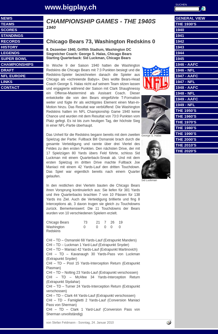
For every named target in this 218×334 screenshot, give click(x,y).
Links (6, 82)
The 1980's (185, 128)
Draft (7, 70)
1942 (179, 41)
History (9, 47)
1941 (179, 35)
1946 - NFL (185, 70)
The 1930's (185, 24)
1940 (179, 30)
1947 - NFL (185, 82)
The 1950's (185, 110)
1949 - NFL (185, 105)
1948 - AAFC (186, 87)
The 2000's (185, 139)
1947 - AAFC (186, 76)
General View (190, 18)
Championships (17, 64)
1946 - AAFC (186, 64)
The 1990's (185, 134)
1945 (179, 59)
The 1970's (185, 122)
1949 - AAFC (186, 99)
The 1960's (185, 116)
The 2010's (185, 145)
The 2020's (185, 151)
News (6, 18)
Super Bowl (14, 59)
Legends (10, 53)
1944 (179, 53)
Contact (10, 87)
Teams (7, 24)
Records (10, 41)
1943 (179, 47)
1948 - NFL (185, 93)
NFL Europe (13, 76)
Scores (9, 30)
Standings (12, 35)
